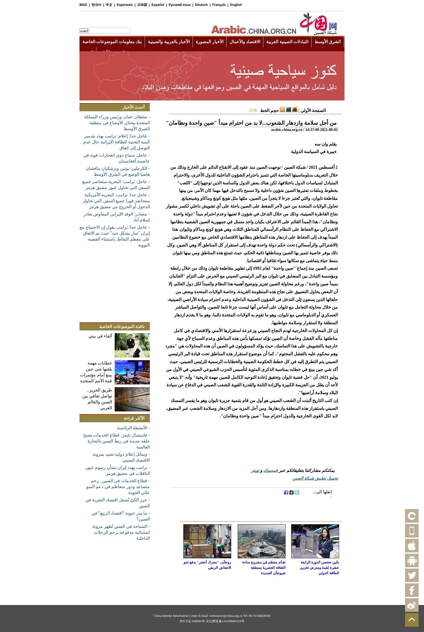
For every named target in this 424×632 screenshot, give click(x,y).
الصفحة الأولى (313, 110)
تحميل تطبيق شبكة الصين (315, 478)
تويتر (255, 470)
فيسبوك (270, 470)
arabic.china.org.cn (286, 130)
